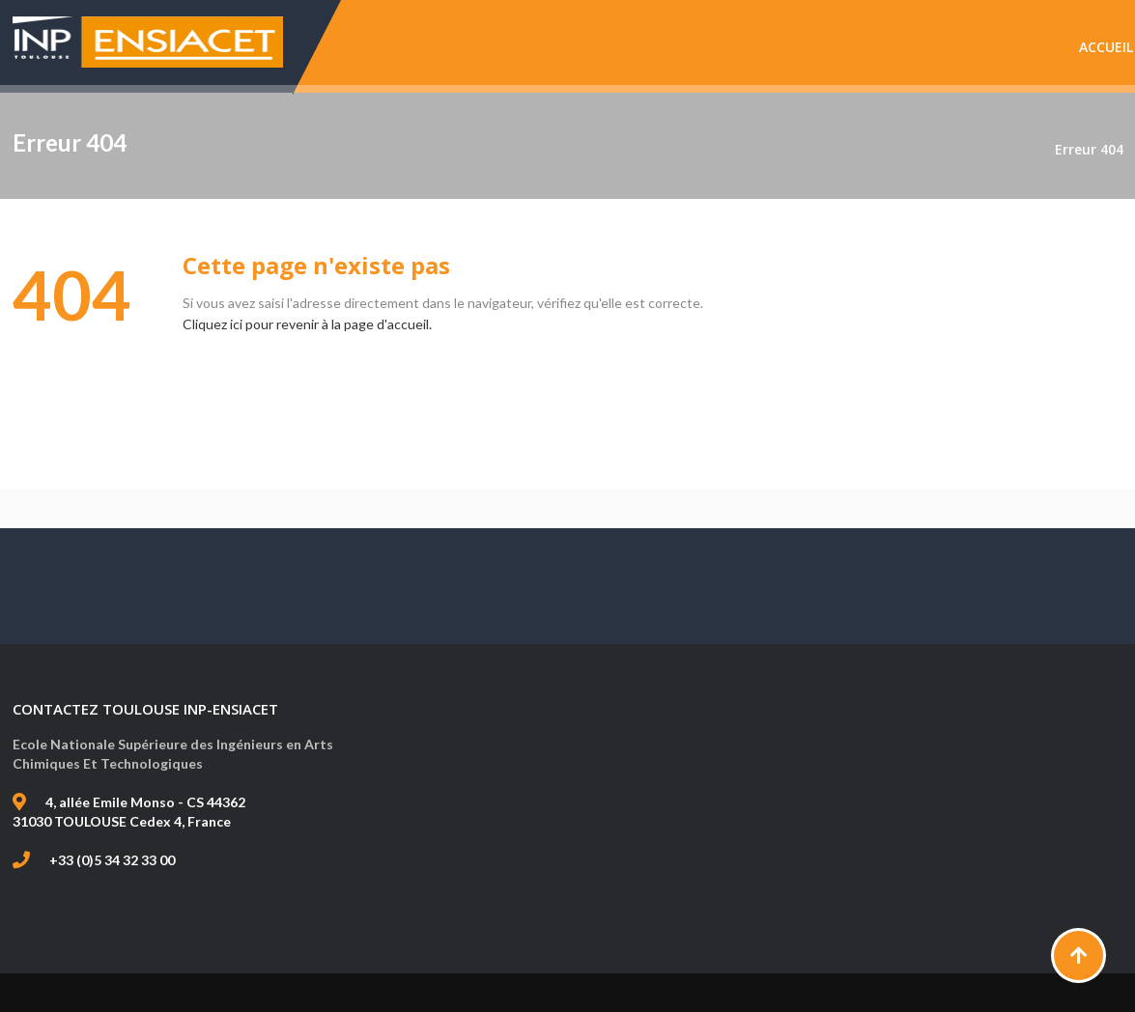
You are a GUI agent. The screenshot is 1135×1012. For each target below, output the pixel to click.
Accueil (1106, 47)
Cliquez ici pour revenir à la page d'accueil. (307, 324)
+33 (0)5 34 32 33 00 (112, 860)
